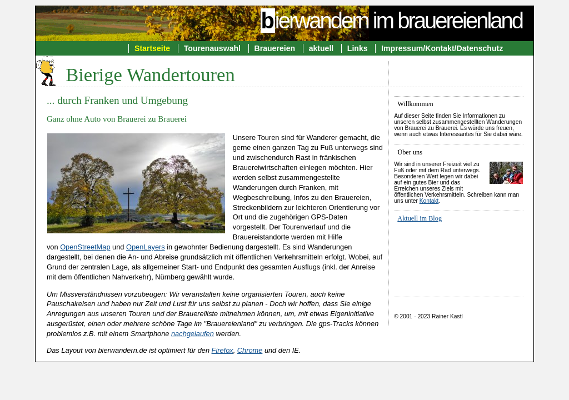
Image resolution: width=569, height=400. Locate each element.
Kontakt (429, 201)
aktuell (321, 48)
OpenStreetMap (85, 247)
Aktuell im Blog (419, 218)
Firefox (222, 350)
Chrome (250, 350)
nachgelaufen (192, 333)
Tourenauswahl (212, 48)
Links (357, 48)
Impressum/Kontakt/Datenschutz (442, 48)
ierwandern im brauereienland (391, 20)
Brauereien (275, 48)
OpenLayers (145, 247)
